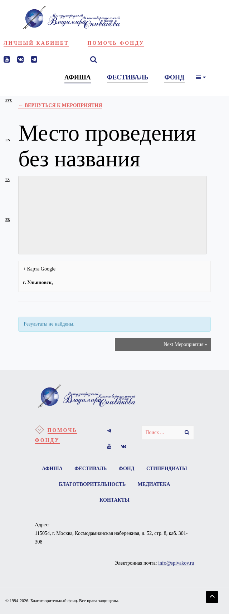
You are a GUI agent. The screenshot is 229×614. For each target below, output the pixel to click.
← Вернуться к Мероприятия (60, 105)
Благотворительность (92, 484)
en (7, 140)
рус (9, 100)
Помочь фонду (116, 43)
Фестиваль (90, 468)
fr (7, 219)
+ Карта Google (39, 269)
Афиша (52, 468)
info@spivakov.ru (176, 563)
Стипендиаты (166, 468)
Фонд (127, 468)
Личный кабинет (36, 43)
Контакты (114, 500)
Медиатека (154, 484)
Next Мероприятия (185, 344)
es (7, 180)
